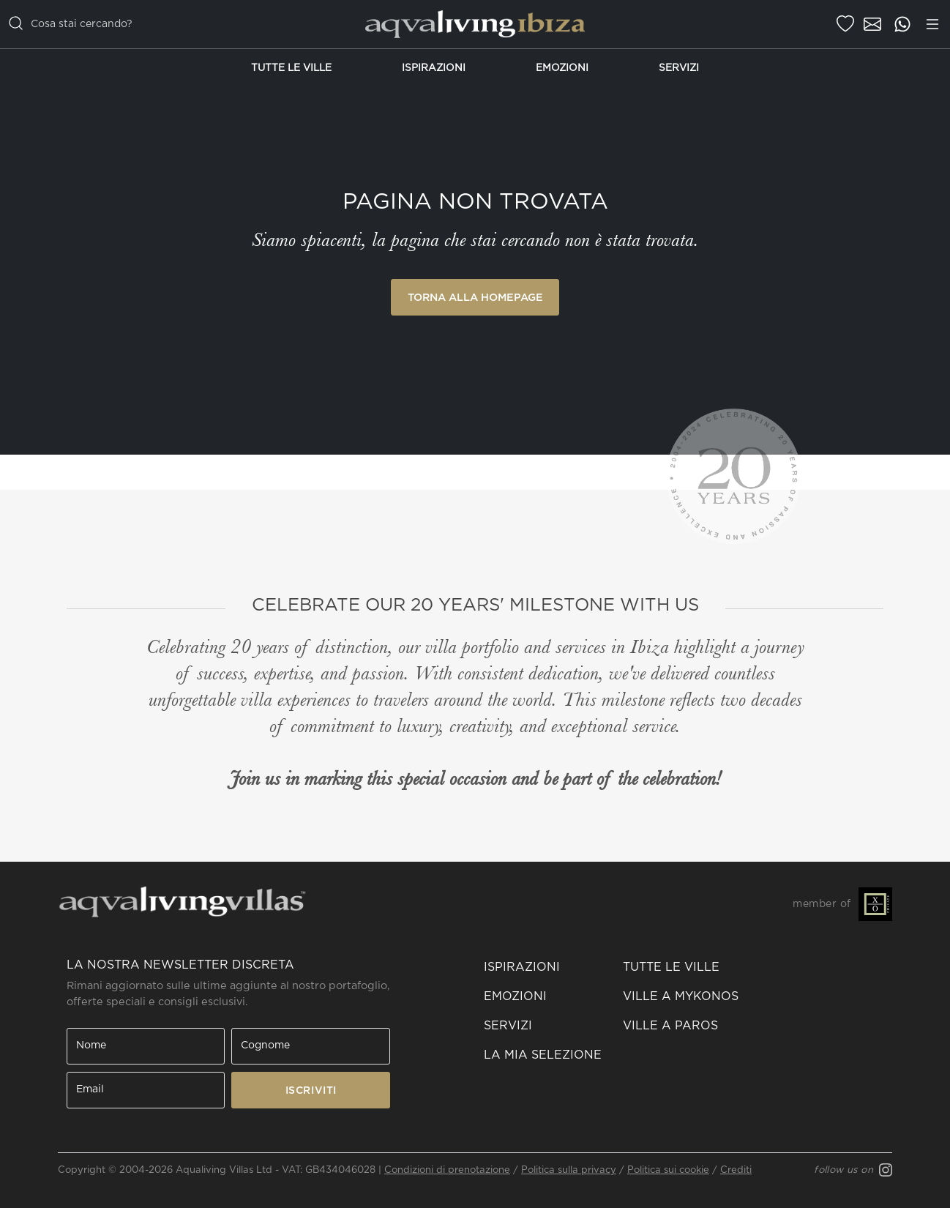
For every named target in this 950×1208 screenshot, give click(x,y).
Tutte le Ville (291, 68)
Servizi (679, 68)
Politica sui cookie (668, 1170)
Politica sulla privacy (568, 1170)
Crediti (736, 1170)
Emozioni (562, 68)
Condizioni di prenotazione (447, 1170)
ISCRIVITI (311, 1091)
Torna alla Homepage (475, 297)
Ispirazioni (433, 68)
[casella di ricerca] (164, 24)
